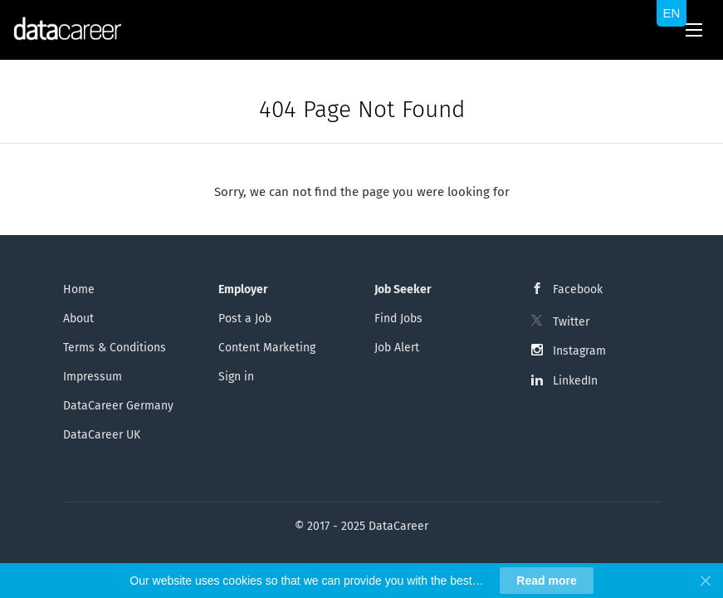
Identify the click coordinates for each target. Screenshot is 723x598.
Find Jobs (398, 318)
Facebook (578, 289)
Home (79, 289)
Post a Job (244, 318)
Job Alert (396, 348)
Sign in (236, 377)
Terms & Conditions (114, 348)
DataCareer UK (101, 435)
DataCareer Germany (118, 406)
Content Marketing (266, 348)
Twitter (571, 322)
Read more (546, 580)
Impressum (92, 377)
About (78, 318)
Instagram (579, 351)
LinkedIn (575, 381)
